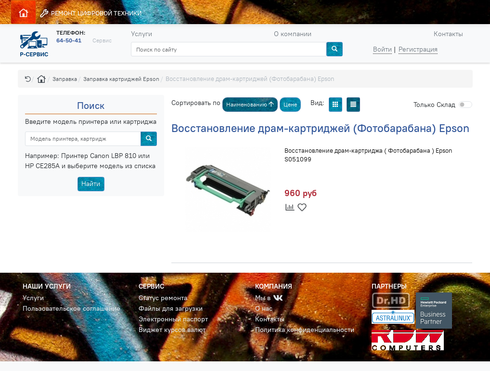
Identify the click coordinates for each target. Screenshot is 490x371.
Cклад (434, 104)
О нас (263, 308)
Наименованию (250, 104)
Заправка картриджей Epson (121, 78)
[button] (28, 78)
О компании (292, 33)
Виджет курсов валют (172, 329)
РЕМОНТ (90, 13)
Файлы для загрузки (171, 308)
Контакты (448, 33)
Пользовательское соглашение (71, 308)
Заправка (64, 78)
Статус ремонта (163, 297)
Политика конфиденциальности (304, 329)
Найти (90, 183)
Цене (290, 104)
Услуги (141, 33)
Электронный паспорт (173, 319)
